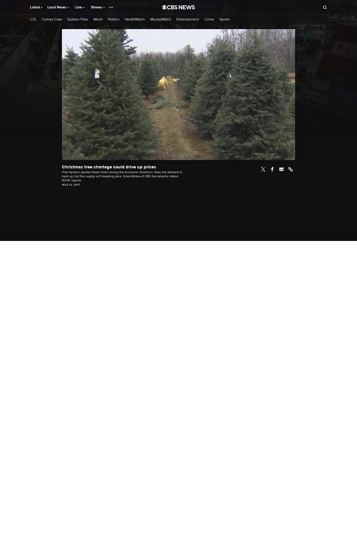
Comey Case (52, 19)
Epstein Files (78, 19)
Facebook (272, 169)
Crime (209, 19)
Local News (58, 7)
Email (281, 169)
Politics (113, 19)
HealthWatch (135, 19)
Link (290, 169)
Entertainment (187, 19)
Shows (98, 7)
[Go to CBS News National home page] (178, 7)
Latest (36, 7)
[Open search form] (325, 7)
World (97, 19)
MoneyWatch (160, 19)
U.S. (33, 19)
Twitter (263, 169)
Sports (224, 19)
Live (80, 7)
